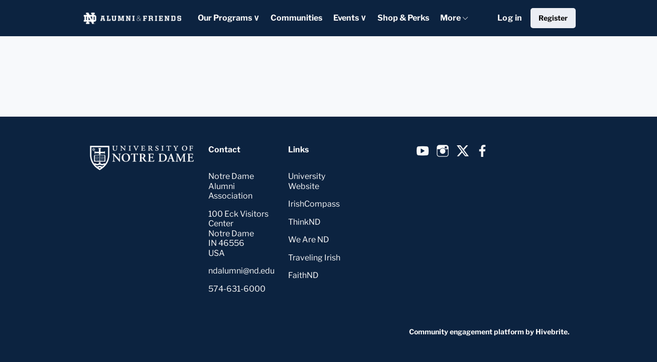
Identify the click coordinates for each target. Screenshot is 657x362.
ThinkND (304, 222)
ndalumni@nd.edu (241, 271)
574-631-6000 (237, 289)
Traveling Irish (314, 257)
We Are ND (308, 239)
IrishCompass (314, 204)
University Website (306, 181)
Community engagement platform (466, 331)
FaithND (303, 275)
